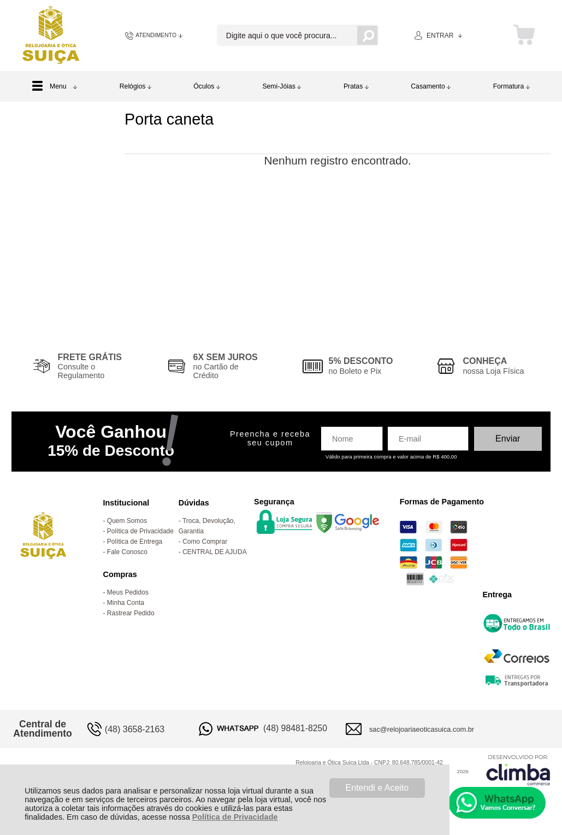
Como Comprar (204, 541)
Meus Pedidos (128, 592)
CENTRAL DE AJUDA (214, 552)
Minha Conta (125, 603)
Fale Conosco (127, 552)
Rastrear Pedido (131, 613)
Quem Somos (127, 521)
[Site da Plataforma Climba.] (518, 770)
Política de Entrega (134, 541)
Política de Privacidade (235, 817)
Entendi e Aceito (377, 787)
